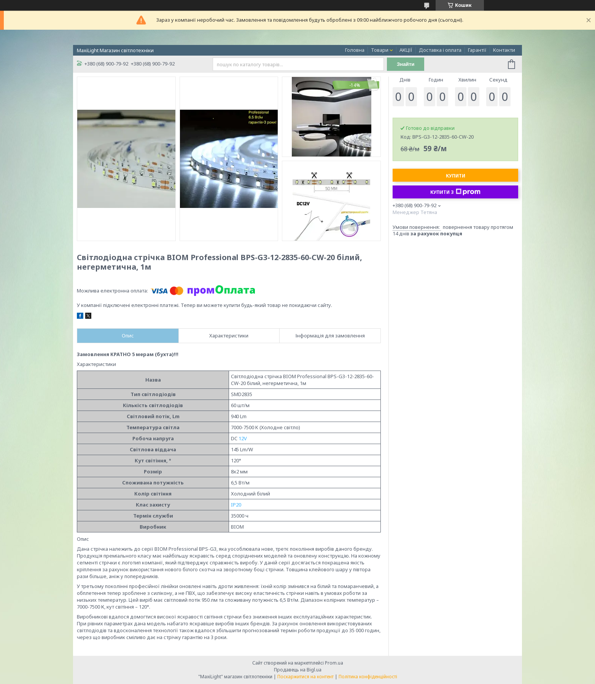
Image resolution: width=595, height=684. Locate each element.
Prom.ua (334, 663)
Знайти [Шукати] (406, 64)
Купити (455, 176)
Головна (354, 49)
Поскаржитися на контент (305, 676)
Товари (379, 49)
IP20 (236, 504)
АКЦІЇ (405, 49)
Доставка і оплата (440, 49)
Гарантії (477, 49)
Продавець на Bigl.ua (297, 669)
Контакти (504, 49)
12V (243, 438)
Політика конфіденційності (368, 676)
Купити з (455, 192)
